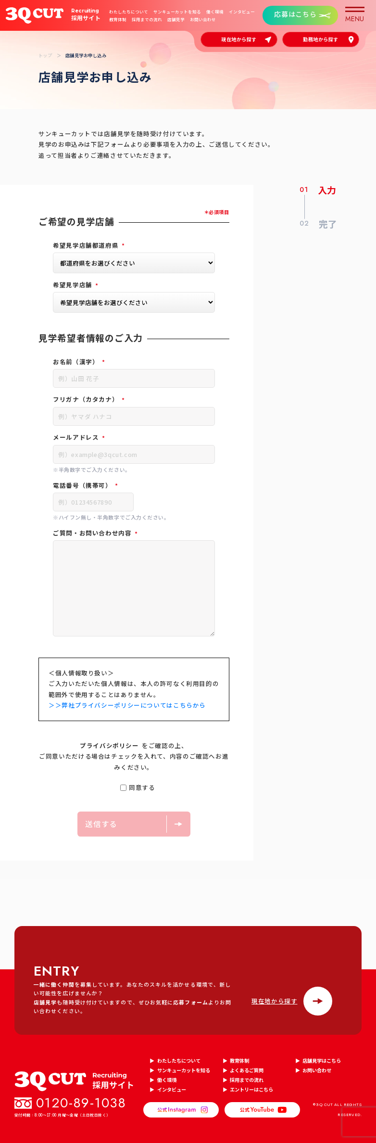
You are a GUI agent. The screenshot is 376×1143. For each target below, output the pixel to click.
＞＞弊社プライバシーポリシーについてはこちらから (127, 705)
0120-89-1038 (81, 1103)
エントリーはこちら (251, 1089)
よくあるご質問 (246, 1070)
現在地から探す (239, 39)
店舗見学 (176, 19)
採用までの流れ (147, 19)
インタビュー (242, 11)
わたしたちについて (128, 11)
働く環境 (215, 11)
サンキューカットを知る (177, 11)
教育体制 (117, 19)
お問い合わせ (203, 19)
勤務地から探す (320, 39)
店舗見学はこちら (321, 1060)
